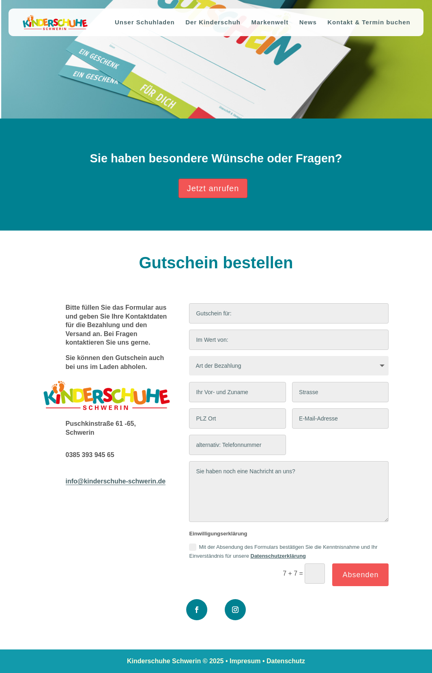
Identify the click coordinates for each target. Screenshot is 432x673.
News (308, 22)
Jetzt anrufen (213, 188)
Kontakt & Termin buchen (368, 22)
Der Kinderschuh (213, 22)
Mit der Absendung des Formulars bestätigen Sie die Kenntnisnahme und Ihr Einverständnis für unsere (283, 551)
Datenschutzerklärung (278, 556)
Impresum (245, 661)
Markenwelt (269, 22)
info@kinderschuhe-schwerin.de (116, 481)
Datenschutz (286, 661)
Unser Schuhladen (145, 22)
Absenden (360, 575)
